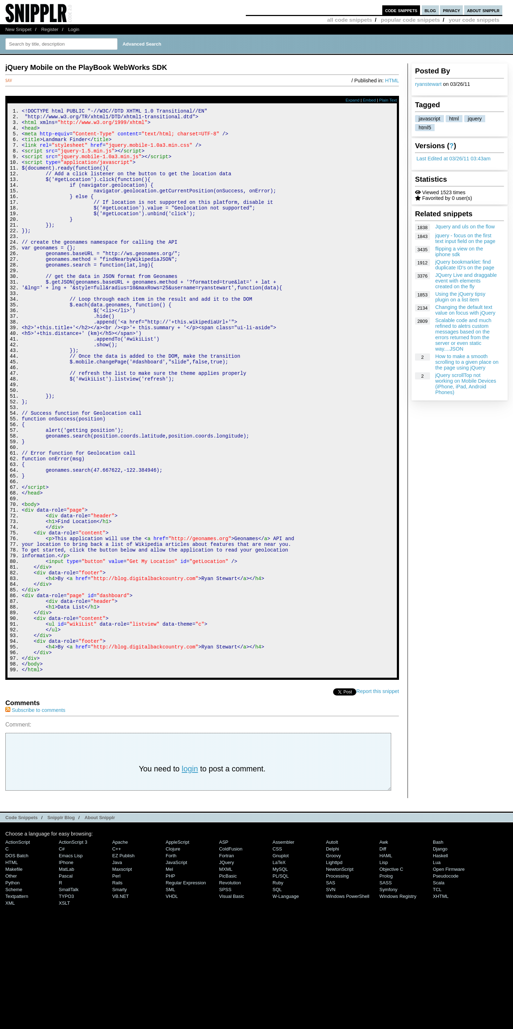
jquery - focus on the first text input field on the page (465, 238)
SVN (331, 995)
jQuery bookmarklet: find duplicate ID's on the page (464, 264)
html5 (425, 127)
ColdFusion (231, 954)
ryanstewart (428, 84)
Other (11, 981)
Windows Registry (397, 1002)
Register (49, 29)
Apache (120, 948)
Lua (437, 968)
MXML (225, 975)
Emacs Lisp (71, 961)
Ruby (278, 988)
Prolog (386, 981)
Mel (169, 975)
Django (440, 954)
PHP (170, 981)
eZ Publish (123, 961)
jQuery (226, 968)
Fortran (226, 961)
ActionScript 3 (73, 948)
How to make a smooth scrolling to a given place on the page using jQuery (467, 362)
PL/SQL (281, 981)
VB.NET (120, 1002)
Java (117, 968)
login (190, 874)
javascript (429, 118)
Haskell (440, 961)
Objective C (391, 975)
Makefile (13, 975)
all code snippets (349, 20)
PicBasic (228, 981)
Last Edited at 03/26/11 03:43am (453, 158)
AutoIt (332, 948)
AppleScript (177, 948)
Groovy (333, 961)
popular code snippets (410, 20)
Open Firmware (449, 975)
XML (10, 1009)
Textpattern (16, 1002)
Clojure (173, 954)
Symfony (388, 995)
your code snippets (474, 20)
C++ (116, 954)
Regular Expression (186, 988)
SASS (385, 988)
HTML (392, 80)
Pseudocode (445, 981)
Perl (116, 981)
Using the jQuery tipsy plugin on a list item (460, 297)
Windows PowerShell (347, 1002)
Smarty (119, 995)
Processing (337, 981)
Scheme (13, 995)
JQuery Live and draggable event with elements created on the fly (466, 280)
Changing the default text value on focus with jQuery (465, 310)
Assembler (283, 948)
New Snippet (18, 29)
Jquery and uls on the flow (465, 226)
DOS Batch (16, 961)
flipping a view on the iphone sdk (459, 251)
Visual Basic (231, 1002)
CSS (277, 954)
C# (62, 954)
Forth (171, 961)
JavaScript (176, 968)
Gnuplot (281, 961)
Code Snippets (21, 923)
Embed (369, 100)
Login (73, 29)
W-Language (286, 1002)
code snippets (401, 10)
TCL (437, 995)
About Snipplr (99, 923)
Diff (382, 954)
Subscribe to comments (35, 816)
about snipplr (483, 10)
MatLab (66, 975)
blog (430, 10)
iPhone (66, 968)
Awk (383, 948)
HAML (385, 961)
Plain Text (388, 100)
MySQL (280, 975)
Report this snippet (377, 797)
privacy (451, 10)
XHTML (441, 1002)
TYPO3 (66, 1002)
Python (12, 988)
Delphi (332, 954)
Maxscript (122, 975)
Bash (438, 948)
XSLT (64, 1009)
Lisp (383, 968)
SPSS (225, 995)
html (454, 118)
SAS (330, 988)
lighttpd (334, 968)
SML (170, 995)
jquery (475, 118)
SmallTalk (68, 995)
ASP (223, 948)
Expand (352, 100)
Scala (438, 988)
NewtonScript (339, 975)
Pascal (66, 981)
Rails (117, 988)
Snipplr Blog (61, 923)
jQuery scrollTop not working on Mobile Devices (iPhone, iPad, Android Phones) (465, 383)
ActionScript (17, 948)
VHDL (172, 1002)
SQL (277, 995)
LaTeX (279, 968)
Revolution (230, 988)
